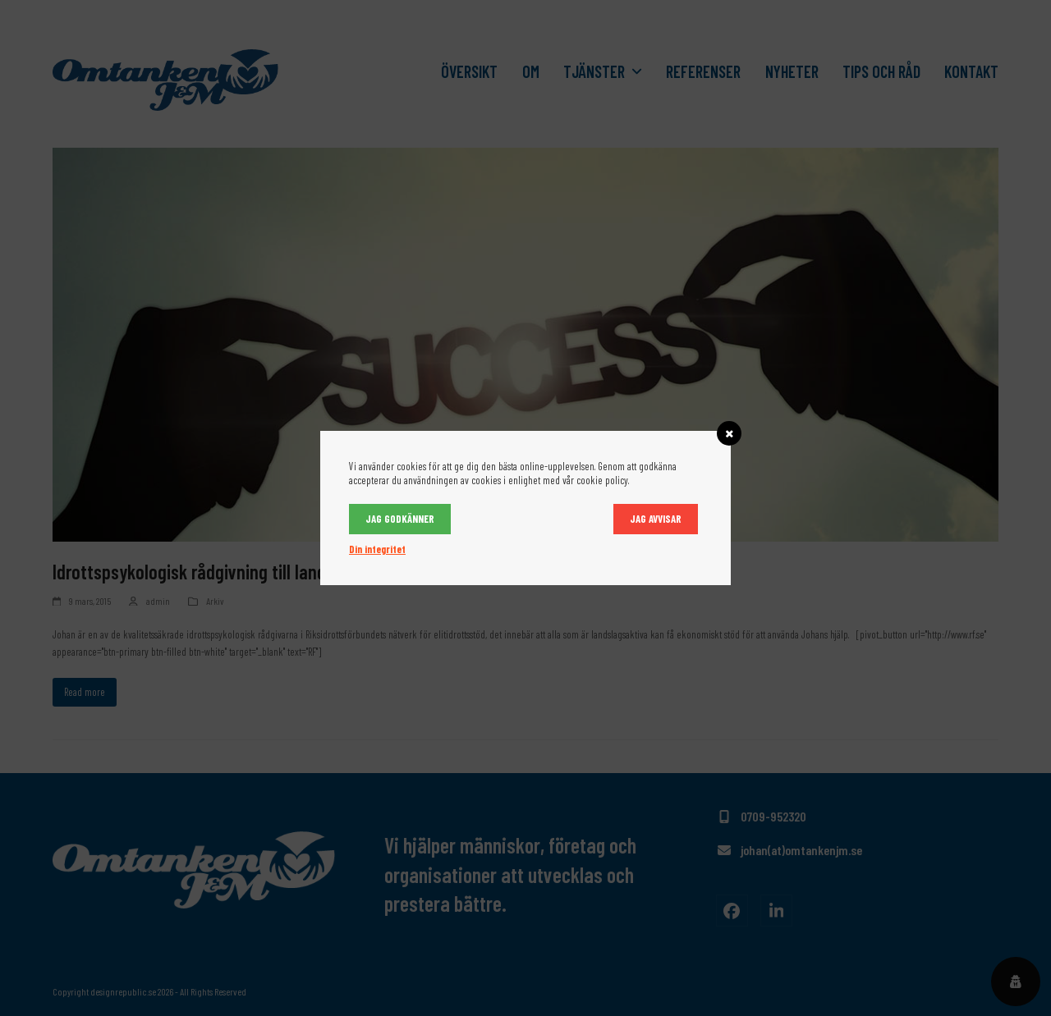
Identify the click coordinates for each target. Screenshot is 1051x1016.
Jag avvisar (656, 518)
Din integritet (377, 549)
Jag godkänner (399, 518)
